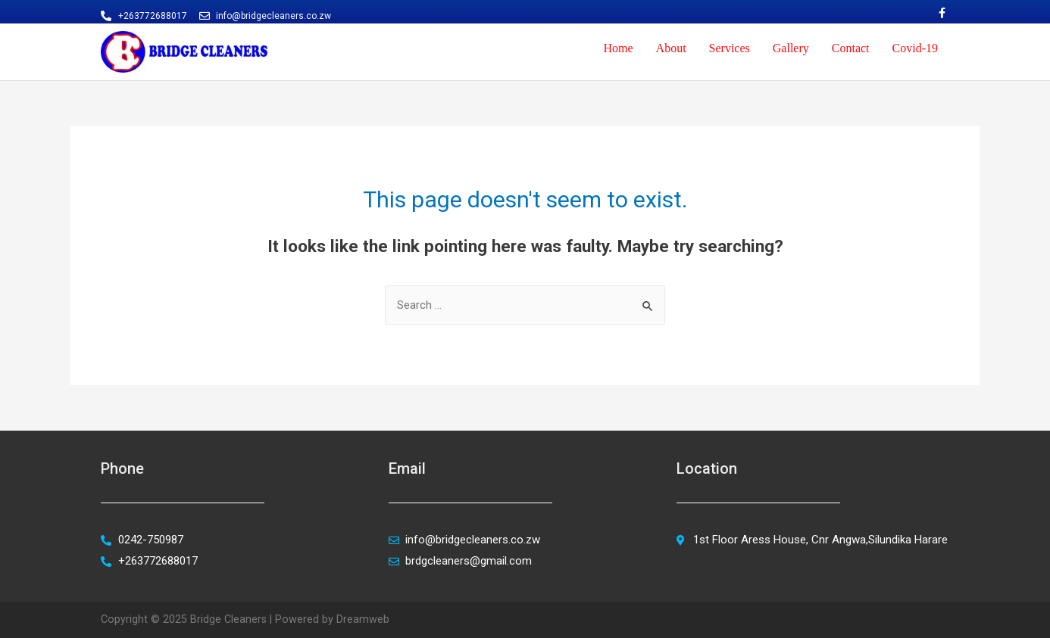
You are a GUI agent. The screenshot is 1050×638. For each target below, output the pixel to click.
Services (729, 48)
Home (618, 48)
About (671, 48)
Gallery (791, 48)
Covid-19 (915, 48)
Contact (851, 48)
